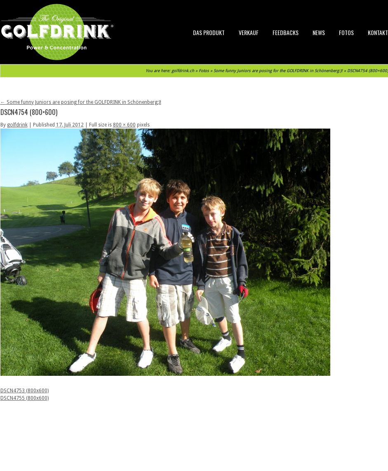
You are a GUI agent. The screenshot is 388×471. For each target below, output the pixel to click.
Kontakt (378, 32)
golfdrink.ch (183, 70)
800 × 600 (124, 125)
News (319, 32)
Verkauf (249, 32)
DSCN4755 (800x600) (24, 398)
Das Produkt (209, 32)
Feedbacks (286, 32)
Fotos (346, 32)
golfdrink (17, 125)
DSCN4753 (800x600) (24, 391)
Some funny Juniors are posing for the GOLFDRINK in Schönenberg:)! (278, 70)
